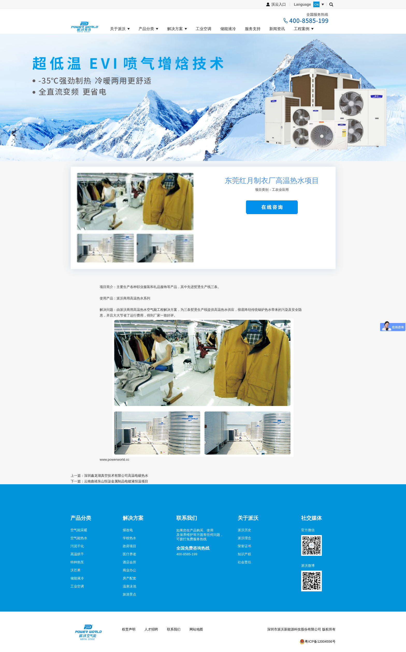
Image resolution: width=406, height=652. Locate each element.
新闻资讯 (277, 29)
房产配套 (129, 578)
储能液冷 (228, 29)
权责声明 (128, 629)
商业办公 (129, 570)
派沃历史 (244, 530)
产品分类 (146, 29)
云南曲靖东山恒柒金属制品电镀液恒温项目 (116, 481)
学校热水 (129, 538)
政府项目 (129, 546)
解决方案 (175, 29)
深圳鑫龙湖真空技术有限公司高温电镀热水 (116, 476)
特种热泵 (77, 562)
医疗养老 (129, 554)
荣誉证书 (244, 546)
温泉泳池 (129, 586)
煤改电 (128, 530)
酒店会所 (129, 562)
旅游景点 (129, 594)
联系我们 (173, 629)
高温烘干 (77, 554)
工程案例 (301, 29)
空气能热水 (78, 538)
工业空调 (203, 29)
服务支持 (252, 29)
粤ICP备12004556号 (320, 641)
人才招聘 (151, 629)
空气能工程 (155, 310)
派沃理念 (244, 538)
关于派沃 (118, 29)
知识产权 (244, 554)
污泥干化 (77, 546)
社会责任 (244, 562)
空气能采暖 (78, 530)
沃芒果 (75, 570)
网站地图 (196, 629)
